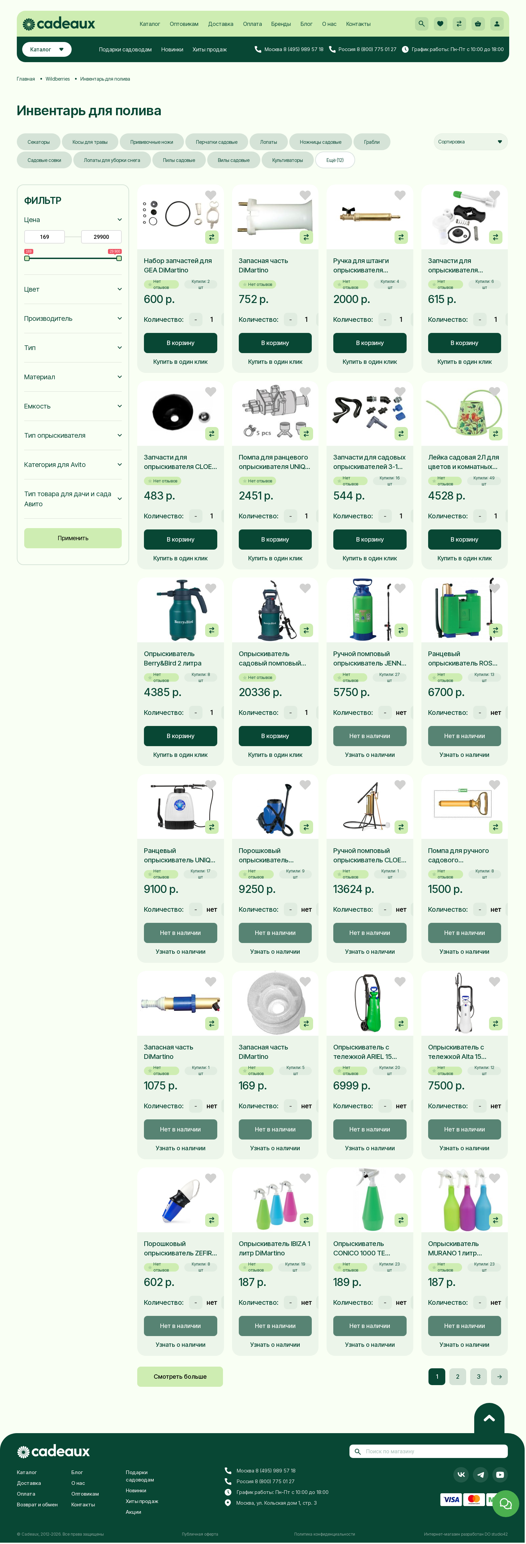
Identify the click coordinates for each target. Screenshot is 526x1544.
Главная (26, 79)
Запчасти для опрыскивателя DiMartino (453, 266)
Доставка (220, 23)
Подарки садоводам (125, 49)
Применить (73, 538)
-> (499, 1376)
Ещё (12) (335, 160)
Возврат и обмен (37, 1504)
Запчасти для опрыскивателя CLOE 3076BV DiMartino (178, 462)
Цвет (32, 289)
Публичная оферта (200, 1534)
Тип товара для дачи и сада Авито (67, 499)
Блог (306, 23)
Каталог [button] (47, 49)
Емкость (37, 406)
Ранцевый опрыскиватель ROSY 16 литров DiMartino (462, 659)
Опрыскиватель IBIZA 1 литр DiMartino (274, 1248)
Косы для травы (90, 142)
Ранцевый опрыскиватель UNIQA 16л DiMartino (179, 856)
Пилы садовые (179, 160)
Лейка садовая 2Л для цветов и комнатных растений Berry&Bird (463, 462)
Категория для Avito (55, 465)
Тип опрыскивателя (54, 435)
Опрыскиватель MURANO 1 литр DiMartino (453, 1249)
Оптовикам (184, 23)
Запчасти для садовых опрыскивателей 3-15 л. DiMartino (369, 462)
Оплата (252, 23)
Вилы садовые (234, 160)
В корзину (180, 342)
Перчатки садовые (216, 142)
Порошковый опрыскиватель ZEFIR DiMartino (178, 1249)
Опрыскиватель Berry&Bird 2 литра (172, 658)
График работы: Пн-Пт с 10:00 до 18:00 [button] (453, 49)
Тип (30, 348)
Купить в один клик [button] (180, 361)
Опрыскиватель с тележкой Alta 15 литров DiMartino (456, 1052)
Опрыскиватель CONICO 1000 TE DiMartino (359, 1249)
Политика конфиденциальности (324, 1534)
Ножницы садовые (320, 142)
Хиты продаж (210, 49)
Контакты (358, 23)
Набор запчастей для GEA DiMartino (178, 265)
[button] (421, 24)
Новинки (172, 49)
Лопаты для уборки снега (112, 160)
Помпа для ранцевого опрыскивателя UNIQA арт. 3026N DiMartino (274, 462)
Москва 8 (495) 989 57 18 (289, 49)
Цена (32, 220)
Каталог (150, 23)
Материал (39, 377)
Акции (133, 1512)
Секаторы (39, 142)
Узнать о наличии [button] (370, 754)
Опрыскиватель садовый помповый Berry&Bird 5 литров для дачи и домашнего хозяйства (275, 659)
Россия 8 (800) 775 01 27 (363, 49)
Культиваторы (287, 160)
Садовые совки (44, 160)
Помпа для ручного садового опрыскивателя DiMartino (458, 856)
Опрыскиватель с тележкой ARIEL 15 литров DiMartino (362, 1052)
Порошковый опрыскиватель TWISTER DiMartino (268, 856)
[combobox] (471, 141)
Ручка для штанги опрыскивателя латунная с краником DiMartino (366, 266)
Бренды (281, 23)
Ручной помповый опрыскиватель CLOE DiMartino (367, 856)
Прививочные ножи (151, 142)
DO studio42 (496, 1534)
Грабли (372, 142)
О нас (329, 23)
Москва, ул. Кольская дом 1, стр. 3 (271, 1503)
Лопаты (268, 142)
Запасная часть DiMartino (263, 265)
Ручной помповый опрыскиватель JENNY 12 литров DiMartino (369, 659)
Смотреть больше (180, 1376)
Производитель (48, 318)
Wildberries (58, 79)
